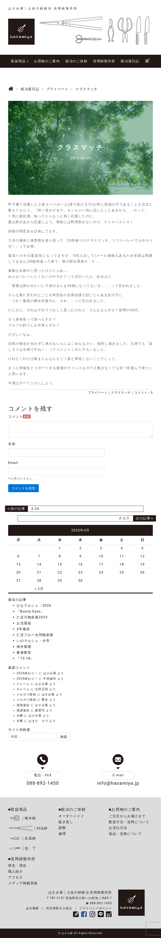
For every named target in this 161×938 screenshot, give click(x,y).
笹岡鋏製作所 (104, 61)
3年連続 (23, 629)
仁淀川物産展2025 (32, 617)
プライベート (98, 392)
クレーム (23, 684)
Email (13, 463)
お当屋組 (24, 623)
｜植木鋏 (23, 818)
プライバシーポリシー (95, 908)
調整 (62, 828)
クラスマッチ (121, 392)
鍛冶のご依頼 (76, 61)
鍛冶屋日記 (130, 61)
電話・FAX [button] (43, 775)
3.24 (35, 509)
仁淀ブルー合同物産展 (35, 635)
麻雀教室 (24, 652)
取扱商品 (18, 61)
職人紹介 (15, 871)
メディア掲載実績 (23, 883)
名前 (12, 444)
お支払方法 (118, 828)
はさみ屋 (49, 673)
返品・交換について (125, 834)
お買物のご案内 (47, 61)
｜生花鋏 (23, 838)
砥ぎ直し (65, 822)
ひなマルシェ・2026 (34, 606)
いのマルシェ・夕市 (33, 641)
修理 (62, 834)
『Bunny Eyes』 (30, 611)
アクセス (15, 877)
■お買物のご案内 (124, 809)
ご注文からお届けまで (127, 816)
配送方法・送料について (129, 822)
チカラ (124, 518)
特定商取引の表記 (59, 908)
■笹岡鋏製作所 (21, 859)
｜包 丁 (22, 848)
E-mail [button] (118, 775)
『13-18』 (25, 658)
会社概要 (32, 908)
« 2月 (39, 589)
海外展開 (24, 647)
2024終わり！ (27, 673)
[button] (64, 737)
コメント (19, 417)
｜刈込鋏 (28, 828)
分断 (20, 715)
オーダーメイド (71, 816)
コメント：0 (143, 392)
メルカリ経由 (26, 694)
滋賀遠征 (23, 705)
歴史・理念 (17, 866)
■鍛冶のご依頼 (72, 809)
